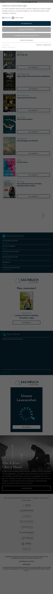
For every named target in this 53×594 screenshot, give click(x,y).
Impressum (39, 45)
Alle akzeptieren (26, 23)
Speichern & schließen (26, 29)
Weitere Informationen (26, 40)
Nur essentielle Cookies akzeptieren (26, 35)
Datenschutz (47, 45)
